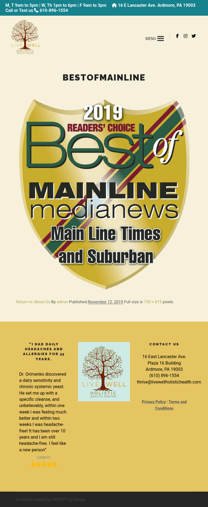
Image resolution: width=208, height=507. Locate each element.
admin (62, 301)
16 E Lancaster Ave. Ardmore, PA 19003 (156, 5)
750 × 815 (153, 301)
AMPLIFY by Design (68, 499)
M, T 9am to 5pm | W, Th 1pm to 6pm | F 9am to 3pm (55, 5)
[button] (150, 38)
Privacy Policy (154, 402)
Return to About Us (33, 301)
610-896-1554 (54, 10)
